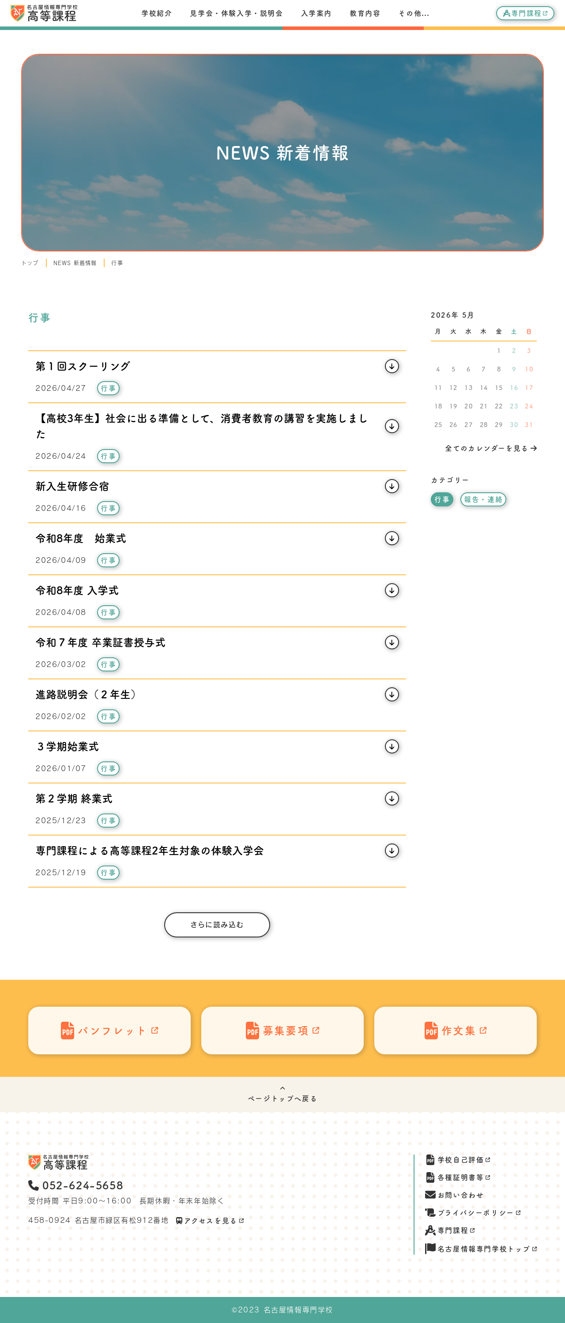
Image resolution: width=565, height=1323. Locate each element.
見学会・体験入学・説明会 (236, 13)
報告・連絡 (483, 499)
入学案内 (316, 13)
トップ (30, 263)
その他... (413, 13)
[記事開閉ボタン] (217, 366)
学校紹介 (156, 13)
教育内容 (365, 13)
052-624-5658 (75, 1185)
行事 (117, 263)
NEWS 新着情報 (75, 263)
